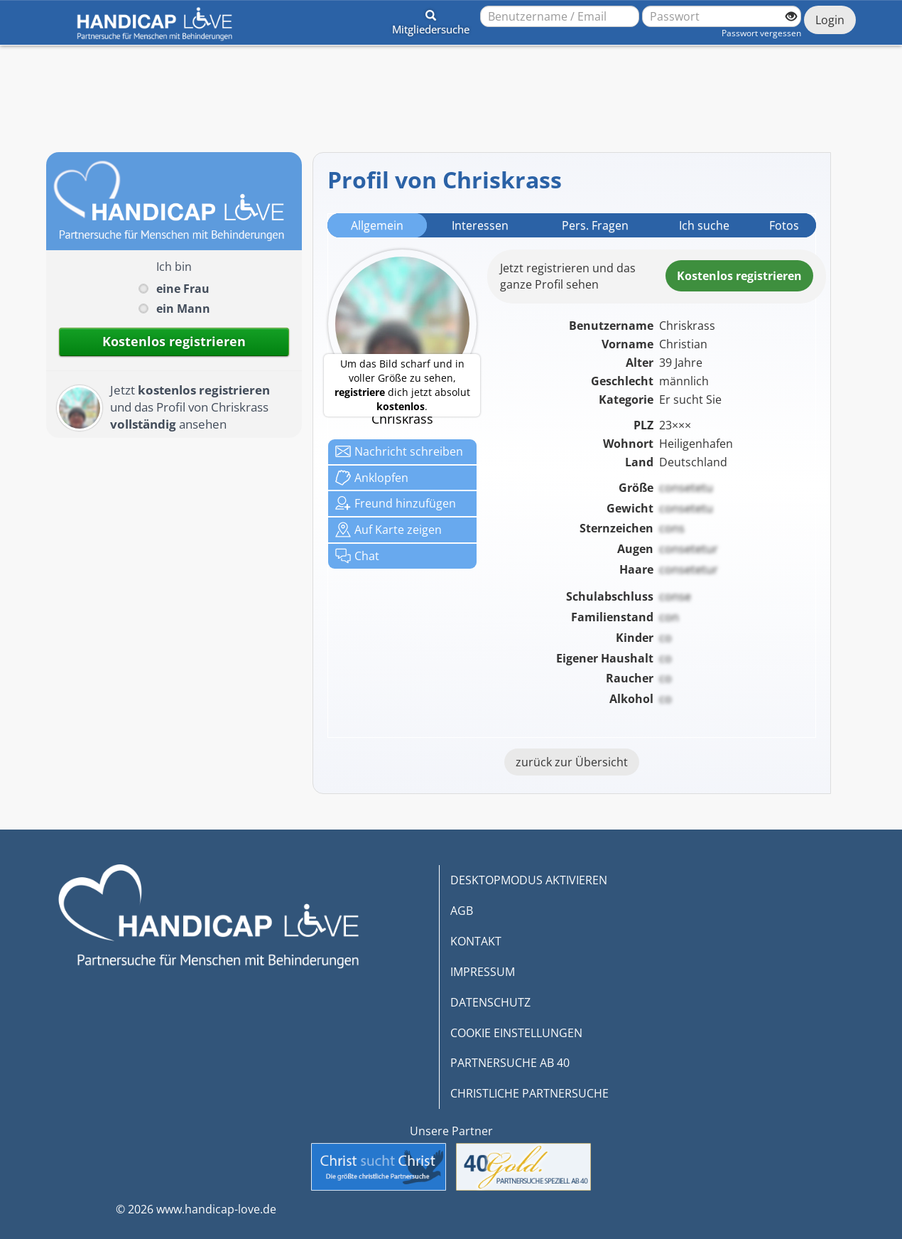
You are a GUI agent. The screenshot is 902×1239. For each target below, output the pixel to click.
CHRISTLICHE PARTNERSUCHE (529, 1093)
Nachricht (399, 451)
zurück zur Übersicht (572, 762)
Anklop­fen (371, 478)
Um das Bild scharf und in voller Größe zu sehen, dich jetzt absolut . (402, 385)
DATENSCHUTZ (490, 1002)
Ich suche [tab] (704, 225)
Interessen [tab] (480, 225)
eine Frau (183, 288)
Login (829, 20)
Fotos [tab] (784, 225)
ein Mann (183, 308)
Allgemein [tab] (377, 225)
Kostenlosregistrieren (739, 276)
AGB (461, 910)
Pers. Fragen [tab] (595, 225)
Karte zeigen (388, 529)
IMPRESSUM (482, 972)
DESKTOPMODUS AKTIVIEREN (528, 880)
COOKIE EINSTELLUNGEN (516, 1033)
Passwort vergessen (761, 33)
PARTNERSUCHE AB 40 (510, 1063)
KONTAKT (475, 941)
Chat (357, 556)
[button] (430, 20)
